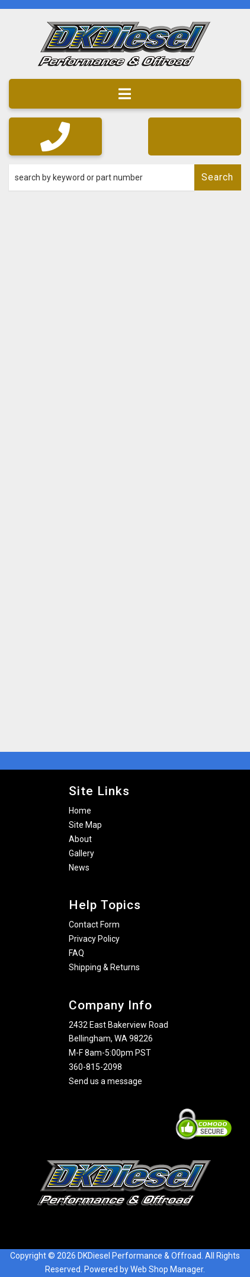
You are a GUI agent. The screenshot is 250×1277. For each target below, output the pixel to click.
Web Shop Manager (166, 1269)
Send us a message (105, 1081)
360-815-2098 (95, 1067)
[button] (125, 177)
